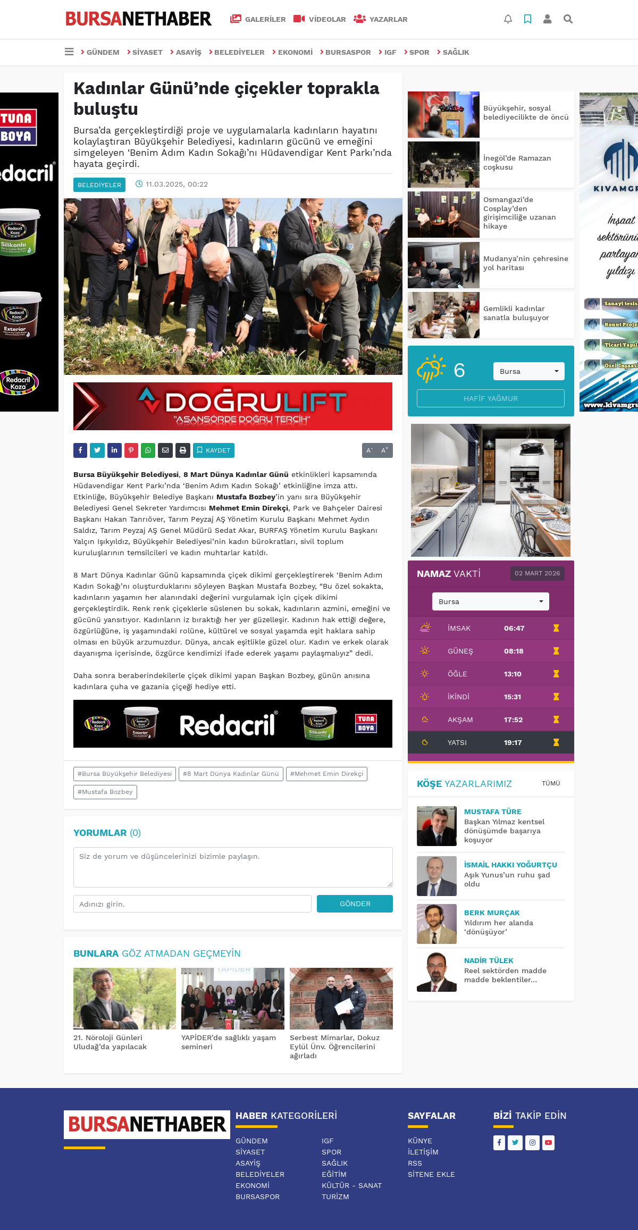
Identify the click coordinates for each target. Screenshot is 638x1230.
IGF (388, 52)
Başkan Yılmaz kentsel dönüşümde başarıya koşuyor (504, 830)
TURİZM (335, 1196)
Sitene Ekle (431, 1174)
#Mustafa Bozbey (105, 792)
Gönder (355, 903)
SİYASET (145, 52)
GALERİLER (258, 19)
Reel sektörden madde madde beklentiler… (505, 975)
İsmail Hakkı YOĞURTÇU (510, 864)
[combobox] (529, 371)
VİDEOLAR (319, 19)
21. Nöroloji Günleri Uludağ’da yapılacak (110, 1042)
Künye (420, 1140)
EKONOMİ (292, 52)
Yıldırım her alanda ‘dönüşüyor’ (498, 927)
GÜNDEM (100, 52)
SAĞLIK (453, 52)
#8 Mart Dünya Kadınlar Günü (231, 773)
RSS (415, 1163)
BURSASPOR (346, 52)
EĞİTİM (334, 1174)
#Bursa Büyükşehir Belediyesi (125, 773)
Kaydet (214, 450)
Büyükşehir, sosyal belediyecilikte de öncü (526, 112)
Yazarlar (381, 19)
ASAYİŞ (186, 52)
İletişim (423, 1152)
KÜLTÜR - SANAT (352, 1185)
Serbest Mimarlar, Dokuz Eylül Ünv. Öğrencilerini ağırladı (335, 1046)
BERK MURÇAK (492, 912)
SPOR (417, 52)
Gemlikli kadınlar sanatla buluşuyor (516, 313)
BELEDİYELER (237, 52)
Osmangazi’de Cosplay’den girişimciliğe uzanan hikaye (519, 212)
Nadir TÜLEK (489, 960)
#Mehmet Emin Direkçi (326, 773)
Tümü (551, 783)
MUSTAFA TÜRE (493, 811)
